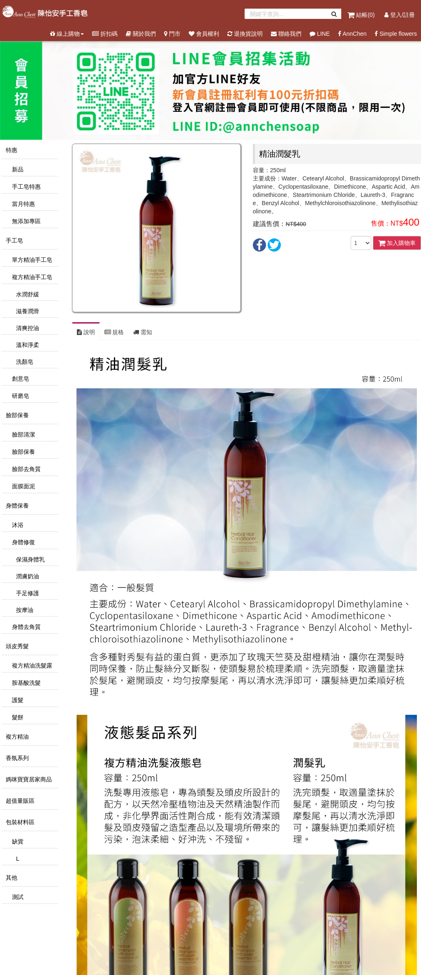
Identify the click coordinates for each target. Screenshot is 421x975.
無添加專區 (25, 221)
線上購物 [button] (67, 33)
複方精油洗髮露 (31, 665)
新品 (16, 169)
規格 (114, 332)
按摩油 (23, 610)
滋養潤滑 (26, 311)
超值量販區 (19, 800)
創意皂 (19, 378)
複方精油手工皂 (31, 277)
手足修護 (26, 593)
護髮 (16, 700)
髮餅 (16, 717)
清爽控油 (26, 328)
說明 (86, 332)
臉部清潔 (22, 434)
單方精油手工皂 (31, 259)
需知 (142, 332)
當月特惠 (22, 204)
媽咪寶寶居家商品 (28, 779)
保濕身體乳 (29, 559)
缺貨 (16, 841)
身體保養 (16, 505)
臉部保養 (16, 415)
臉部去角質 (25, 469)
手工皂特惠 (25, 186)
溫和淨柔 (26, 345)
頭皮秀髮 (16, 646)
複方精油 (16, 736)
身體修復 (22, 542)
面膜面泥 (22, 486)
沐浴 (16, 525)
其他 (10, 877)
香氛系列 (16, 758)
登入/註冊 (399, 15)
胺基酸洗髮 (25, 682)
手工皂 (13, 240)
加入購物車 (397, 243)
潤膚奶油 (26, 576)
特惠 (10, 150)
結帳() (361, 15)
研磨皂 (19, 396)
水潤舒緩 (26, 294)
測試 (16, 897)
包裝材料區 (19, 822)
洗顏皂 (23, 361)
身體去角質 (25, 627)
